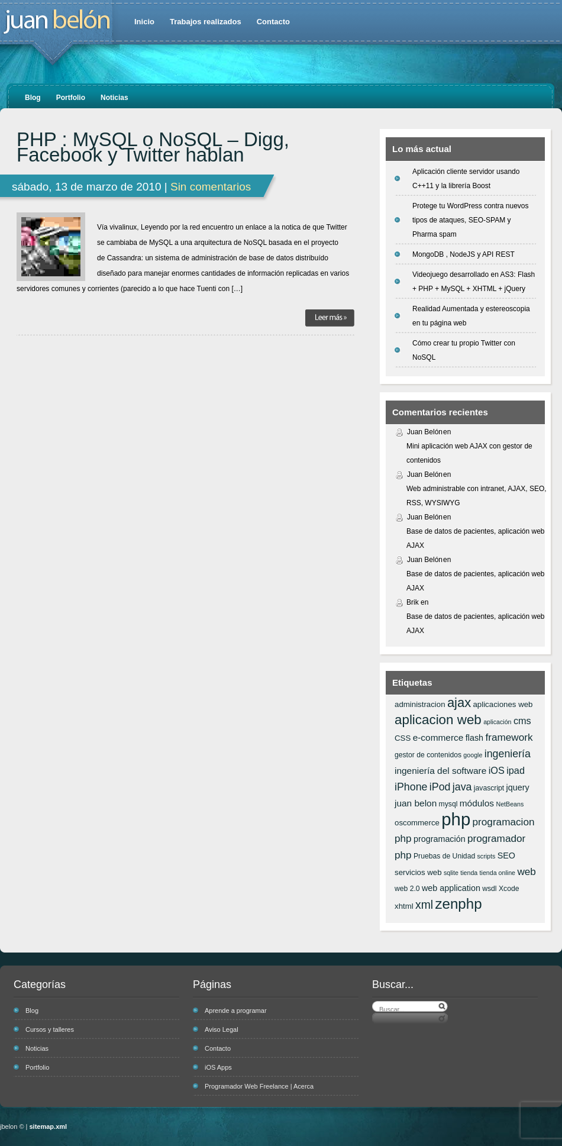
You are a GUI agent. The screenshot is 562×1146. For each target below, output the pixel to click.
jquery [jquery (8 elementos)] (517, 787)
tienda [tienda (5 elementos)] (468, 872)
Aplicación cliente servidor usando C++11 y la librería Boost (465, 178)
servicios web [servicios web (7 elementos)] (418, 872)
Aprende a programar (236, 1010)
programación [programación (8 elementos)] (440, 839)
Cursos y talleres (49, 1029)
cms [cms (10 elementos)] (522, 720)
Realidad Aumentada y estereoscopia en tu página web (471, 316)
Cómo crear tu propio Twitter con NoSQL (463, 350)
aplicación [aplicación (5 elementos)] (497, 721)
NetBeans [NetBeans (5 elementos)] (510, 804)
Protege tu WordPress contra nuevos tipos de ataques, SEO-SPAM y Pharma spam (470, 220)
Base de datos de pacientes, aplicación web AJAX (475, 538)
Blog (33, 97)
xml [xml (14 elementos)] (424, 904)
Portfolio (70, 97)
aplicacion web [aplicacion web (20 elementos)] (438, 719)
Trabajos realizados (205, 21)
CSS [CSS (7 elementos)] (403, 738)
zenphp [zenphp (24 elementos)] (458, 904)
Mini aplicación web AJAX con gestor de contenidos (469, 453)
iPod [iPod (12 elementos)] (440, 787)
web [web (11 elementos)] (526, 871)
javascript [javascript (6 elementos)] (489, 788)
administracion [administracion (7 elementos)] (420, 704)
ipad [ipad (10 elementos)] (515, 770)
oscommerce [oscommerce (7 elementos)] (417, 822)
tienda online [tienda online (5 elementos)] (497, 872)
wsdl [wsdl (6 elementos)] (489, 888)
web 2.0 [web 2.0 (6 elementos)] (407, 888)
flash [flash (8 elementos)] (474, 738)
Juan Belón (425, 432)
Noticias (114, 97)
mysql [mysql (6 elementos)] (448, 804)
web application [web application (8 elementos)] (451, 888)
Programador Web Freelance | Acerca (259, 1086)
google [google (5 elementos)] (472, 754)
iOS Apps (218, 1067)
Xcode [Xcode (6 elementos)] (509, 888)
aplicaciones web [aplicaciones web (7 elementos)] (502, 704)
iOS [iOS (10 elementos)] (497, 770)
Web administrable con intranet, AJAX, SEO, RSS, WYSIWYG (476, 496)
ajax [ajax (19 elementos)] (459, 702)
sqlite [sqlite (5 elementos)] (451, 872)
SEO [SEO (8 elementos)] (506, 855)
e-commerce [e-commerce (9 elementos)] (438, 737)
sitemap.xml (48, 1126)
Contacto (273, 21)
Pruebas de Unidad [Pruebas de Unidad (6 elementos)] (444, 856)
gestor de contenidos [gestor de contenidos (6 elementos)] (428, 755)
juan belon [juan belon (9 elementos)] (416, 803)
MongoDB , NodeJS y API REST (463, 254)
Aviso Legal (221, 1029)
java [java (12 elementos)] (462, 787)
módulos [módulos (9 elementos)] (477, 803)
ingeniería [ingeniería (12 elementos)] (508, 754)
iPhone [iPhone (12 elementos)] (411, 787)
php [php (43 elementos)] (455, 819)
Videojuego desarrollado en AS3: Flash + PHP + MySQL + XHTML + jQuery (473, 281)
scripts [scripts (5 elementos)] (486, 856)
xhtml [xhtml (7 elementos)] (404, 906)
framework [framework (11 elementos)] (508, 737)
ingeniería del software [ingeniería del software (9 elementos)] (440, 771)
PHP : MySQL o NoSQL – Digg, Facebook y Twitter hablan (153, 147)
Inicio (144, 21)
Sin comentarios (210, 186)
